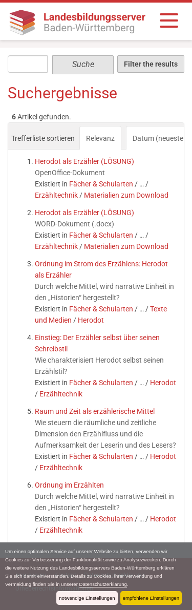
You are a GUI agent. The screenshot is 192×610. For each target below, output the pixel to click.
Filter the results (151, 64)
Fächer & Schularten (101, 184)
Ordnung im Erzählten (69, 485)
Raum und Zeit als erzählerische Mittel (95, 411)
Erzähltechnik (56, 195)
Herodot (91, 320)
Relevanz (100, 138)
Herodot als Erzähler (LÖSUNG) (84, 161)
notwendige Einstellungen (87, 598)
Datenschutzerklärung (103, 584)
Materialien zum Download (126, 195)
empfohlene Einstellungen (151, 598)
